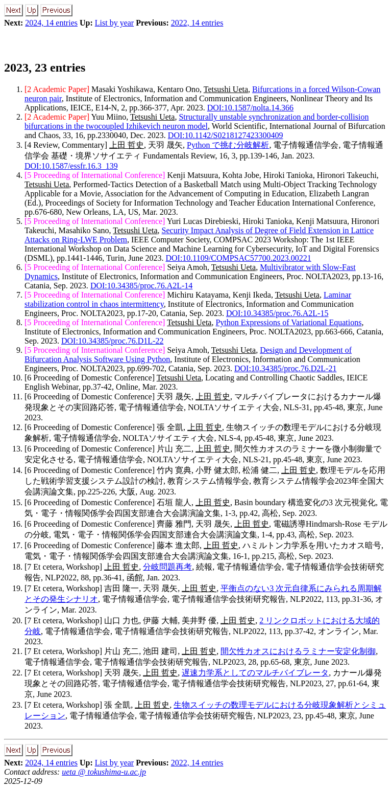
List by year (114, 22)
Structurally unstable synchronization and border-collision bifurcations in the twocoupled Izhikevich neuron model (196, 121)
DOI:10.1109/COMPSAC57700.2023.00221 (238, 258)
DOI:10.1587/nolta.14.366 (250, 107)
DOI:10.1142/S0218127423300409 (225, 135)
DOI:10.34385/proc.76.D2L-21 (285, 368)
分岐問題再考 (167, 566)
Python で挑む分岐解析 (228, 145)
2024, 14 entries (51, 22)
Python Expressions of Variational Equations (288, 322)
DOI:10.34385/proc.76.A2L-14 (141, 285)
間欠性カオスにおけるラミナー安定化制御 (298, 651)
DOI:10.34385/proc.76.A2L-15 (277, 313)
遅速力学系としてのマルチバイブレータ (255, 672)
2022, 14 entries (197, 22)
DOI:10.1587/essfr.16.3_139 (71, 166)
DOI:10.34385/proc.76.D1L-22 (112, 340)
